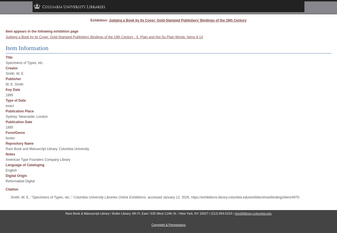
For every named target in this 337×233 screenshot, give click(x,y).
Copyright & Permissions (168, 224)
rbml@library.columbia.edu (253, 213)
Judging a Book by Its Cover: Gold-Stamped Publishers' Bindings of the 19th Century (178, 20)
